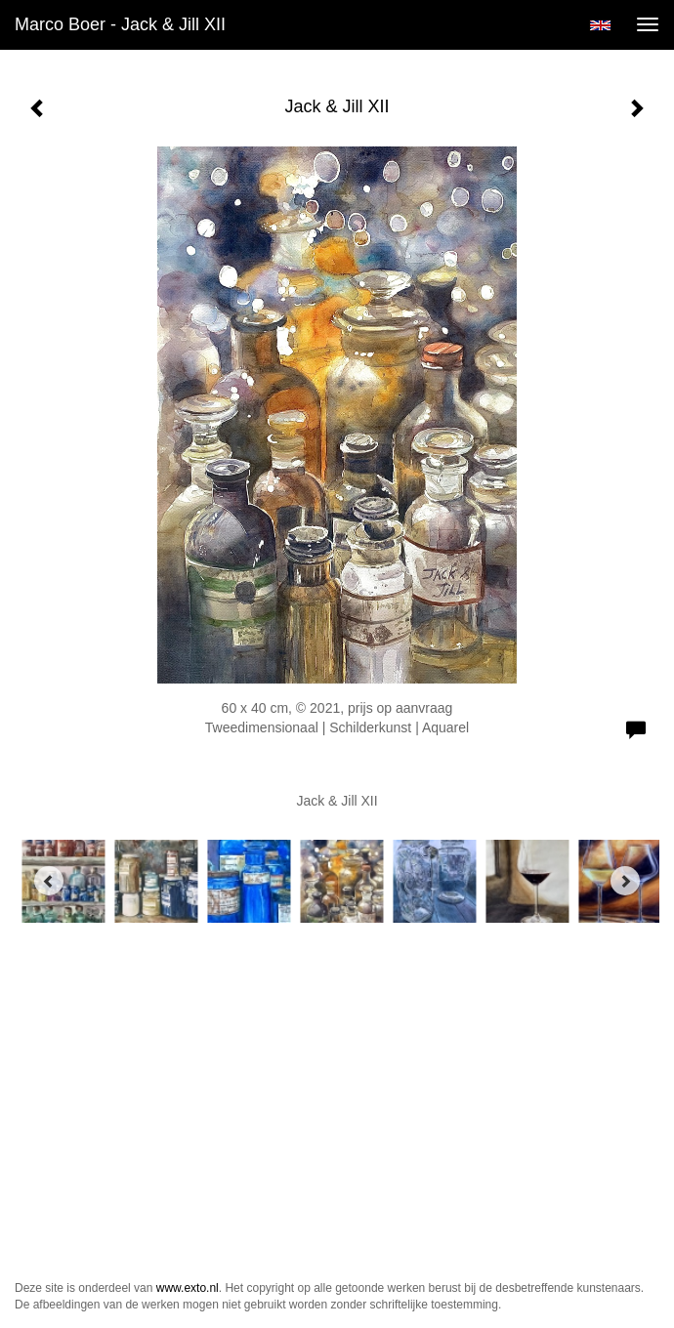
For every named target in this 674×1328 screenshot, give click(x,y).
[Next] (625, 880)
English (600, 25)
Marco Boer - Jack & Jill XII (120, 24)
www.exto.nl (187, 1288)
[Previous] (48, 880)
